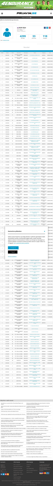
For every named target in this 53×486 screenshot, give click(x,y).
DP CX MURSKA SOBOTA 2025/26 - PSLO (34, 165)
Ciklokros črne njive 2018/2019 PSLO (34, 284)
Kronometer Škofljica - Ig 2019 (34, 138)
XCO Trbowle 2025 (34, 67)
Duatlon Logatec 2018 (35, 356)
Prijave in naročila (26, 17)
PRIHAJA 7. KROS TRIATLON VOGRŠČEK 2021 (34, 453)
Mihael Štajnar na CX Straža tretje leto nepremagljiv (11, 423)
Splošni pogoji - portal (18, 472)
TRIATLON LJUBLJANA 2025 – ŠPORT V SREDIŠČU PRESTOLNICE (12, 418)
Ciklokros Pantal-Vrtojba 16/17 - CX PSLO (35, 323)
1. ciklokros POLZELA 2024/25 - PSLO (34, 192)
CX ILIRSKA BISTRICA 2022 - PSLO (34, 218)
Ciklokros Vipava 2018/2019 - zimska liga (35, 275)
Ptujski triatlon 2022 (35, 92)
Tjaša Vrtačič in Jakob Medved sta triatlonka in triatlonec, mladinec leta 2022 (37, 431)
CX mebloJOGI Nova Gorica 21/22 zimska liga (35, 221)
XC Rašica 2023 (34, 76)
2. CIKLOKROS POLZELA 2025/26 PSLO (34, 180)
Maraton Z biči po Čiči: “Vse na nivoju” (33, 451)
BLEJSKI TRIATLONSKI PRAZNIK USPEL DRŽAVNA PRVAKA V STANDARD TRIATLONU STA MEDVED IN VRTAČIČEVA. (12, 434)
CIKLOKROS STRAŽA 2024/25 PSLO (34, 185)
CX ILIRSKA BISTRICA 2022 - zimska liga (35, 215)
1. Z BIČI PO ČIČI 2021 (34, 331)
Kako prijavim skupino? (18, 466)
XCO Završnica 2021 (34, 79)
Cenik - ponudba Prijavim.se (31, 470)
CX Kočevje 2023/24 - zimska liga (35, 206)
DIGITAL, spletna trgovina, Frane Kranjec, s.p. (28, 484)
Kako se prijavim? (17, 464)
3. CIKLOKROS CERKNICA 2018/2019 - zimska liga (35, 266)
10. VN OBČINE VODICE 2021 (34, 136)
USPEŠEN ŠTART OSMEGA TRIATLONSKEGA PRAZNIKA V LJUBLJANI (11, 437)
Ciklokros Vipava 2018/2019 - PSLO (35, 272)
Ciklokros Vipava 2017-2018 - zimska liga (35, 305)
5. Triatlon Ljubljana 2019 (34, 100)
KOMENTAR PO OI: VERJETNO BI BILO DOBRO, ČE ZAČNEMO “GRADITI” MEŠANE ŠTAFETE (12, 456)
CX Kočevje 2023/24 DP (35, 203)
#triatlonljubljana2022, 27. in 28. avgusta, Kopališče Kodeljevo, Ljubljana (38, 440)
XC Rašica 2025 (34, 58)
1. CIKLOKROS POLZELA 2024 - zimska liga (35, 194)
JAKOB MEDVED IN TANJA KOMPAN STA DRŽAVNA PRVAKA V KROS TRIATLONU (12, 443)
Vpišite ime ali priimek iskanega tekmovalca (9, 19)
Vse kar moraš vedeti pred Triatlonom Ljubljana (10, 440)
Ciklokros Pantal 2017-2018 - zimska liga (34, 293)
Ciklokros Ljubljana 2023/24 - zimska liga (34, 200)
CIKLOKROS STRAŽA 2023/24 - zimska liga (35, 212)
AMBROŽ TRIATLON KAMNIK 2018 (34, 112)
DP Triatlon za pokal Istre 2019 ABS (35, 108)
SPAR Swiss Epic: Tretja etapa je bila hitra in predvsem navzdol (38, 411)
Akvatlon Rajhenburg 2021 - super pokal (35, 372)
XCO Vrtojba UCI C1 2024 (34, 73)
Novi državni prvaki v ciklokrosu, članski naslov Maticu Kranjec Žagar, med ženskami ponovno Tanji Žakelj (38, 449)
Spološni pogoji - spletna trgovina (18, 474)
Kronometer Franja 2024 (34, 125)
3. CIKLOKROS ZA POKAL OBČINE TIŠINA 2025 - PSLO (34, 171)
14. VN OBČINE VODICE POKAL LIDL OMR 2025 (35, 115)
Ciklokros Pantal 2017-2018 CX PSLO (34, 290)
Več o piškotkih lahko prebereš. (21, 243)
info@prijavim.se (4, 472)
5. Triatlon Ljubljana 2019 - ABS (34, 102)
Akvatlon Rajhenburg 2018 (35, 360)
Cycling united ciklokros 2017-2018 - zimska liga (35, 299)
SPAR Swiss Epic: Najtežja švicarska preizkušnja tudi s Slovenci (13, 414)
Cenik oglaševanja (30, 468)
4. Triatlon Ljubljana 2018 (34, 110)
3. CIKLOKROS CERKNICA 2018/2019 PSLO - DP (35, 269)
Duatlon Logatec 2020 (35, 345)
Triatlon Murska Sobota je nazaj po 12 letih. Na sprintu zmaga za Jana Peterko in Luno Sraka (38, 414)
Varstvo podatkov (12, 256)
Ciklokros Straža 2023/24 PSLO (34, 209)
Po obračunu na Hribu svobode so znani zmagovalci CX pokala (38, 446)
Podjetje (28, 466)
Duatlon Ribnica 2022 (35, 339)
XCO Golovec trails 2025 (34, 70)
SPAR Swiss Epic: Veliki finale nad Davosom (34, 409)
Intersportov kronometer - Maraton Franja (35, 156)
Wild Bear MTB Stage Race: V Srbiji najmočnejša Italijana (37, 426)
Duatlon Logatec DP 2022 (34, 334)
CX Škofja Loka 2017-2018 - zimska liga (34, 311)
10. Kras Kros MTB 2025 (35, 325)
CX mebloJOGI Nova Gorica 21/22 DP (35, 224)
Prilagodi (13, 252)
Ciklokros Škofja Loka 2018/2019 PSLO (34, 278)
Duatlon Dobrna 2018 (35, 358)
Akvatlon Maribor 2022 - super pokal (34, 366)
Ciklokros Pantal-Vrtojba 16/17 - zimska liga (35, 320)
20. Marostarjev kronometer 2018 (34, 150)
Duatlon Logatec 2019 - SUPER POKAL (34, 378)
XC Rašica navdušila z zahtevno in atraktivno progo (36, 428)
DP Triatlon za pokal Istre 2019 (35, 105)
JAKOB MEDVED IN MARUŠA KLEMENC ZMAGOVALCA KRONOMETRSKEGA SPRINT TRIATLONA (36, 434)
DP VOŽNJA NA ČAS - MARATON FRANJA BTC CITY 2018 (35, 147)
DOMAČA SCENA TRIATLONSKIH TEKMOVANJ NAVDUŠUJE (11, 453)
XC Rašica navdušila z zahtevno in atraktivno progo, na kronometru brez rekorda (11, 431)
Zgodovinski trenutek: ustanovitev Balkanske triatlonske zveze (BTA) (13, 407)
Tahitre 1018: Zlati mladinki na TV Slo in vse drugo (10, 409)
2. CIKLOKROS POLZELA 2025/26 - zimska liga (34, 183)
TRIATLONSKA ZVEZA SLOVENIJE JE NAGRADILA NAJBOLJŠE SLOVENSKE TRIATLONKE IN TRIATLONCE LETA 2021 (12, 446)
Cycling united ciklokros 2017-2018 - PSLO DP (35, 296)
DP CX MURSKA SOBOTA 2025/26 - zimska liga (34, 162)
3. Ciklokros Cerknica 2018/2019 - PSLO (35, 263)
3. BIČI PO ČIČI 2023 (34, 328)
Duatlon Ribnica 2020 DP (34, 343)
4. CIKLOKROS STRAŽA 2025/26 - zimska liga (34, 174)
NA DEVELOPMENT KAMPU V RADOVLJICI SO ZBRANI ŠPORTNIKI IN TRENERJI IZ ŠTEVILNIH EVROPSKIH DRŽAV (38, 437)
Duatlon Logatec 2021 (35, 341)
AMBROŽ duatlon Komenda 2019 (35, 351)
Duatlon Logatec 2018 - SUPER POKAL (34, 384)
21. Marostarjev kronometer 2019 (34, 144)
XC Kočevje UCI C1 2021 (35, 85)
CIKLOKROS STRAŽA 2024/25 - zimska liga (35, 189)
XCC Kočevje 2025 (35, 64)
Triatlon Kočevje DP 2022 (34, 87)
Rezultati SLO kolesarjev (18, 470)
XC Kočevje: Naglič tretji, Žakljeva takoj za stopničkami (36, 456)
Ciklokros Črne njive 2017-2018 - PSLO (35, 317)
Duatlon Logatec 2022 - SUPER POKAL (34, 369)
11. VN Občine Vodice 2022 (34, 134)
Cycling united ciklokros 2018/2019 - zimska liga (35, 260)
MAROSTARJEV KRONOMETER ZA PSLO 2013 (34, 159)
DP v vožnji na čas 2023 (35, 127)
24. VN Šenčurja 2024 (34, 120)
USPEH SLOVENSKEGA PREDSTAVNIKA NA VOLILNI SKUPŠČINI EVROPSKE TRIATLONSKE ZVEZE (12, 421)
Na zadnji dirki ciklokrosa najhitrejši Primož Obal (10, 449)
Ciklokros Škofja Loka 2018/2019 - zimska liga (34, 281)
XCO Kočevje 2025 (35, 61)
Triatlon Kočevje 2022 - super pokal (34, 363)
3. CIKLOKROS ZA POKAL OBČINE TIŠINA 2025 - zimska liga (34, 168)
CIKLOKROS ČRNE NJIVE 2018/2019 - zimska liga (35, 287)
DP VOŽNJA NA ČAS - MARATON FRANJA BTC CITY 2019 (35, 141)
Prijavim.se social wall (18, 468)
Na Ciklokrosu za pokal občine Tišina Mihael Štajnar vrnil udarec (12, 404)
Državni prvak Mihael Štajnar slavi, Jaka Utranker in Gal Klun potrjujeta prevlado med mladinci (38, 404)
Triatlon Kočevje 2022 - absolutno (35, 90)
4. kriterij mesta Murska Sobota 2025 (35, 118)
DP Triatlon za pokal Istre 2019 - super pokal (35, 375)
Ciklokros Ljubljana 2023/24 (34, 197)
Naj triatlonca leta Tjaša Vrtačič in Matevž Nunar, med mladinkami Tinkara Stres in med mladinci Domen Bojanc (37, 421)
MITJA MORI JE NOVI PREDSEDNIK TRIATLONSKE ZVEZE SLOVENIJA (13, 428)
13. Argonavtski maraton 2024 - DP (35, 123)
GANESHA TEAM (6, 40)
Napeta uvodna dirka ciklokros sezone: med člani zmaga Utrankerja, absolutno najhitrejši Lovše (12, 426)
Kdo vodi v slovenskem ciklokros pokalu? (9, 451)
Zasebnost (28, 464)
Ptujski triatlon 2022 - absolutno (35, 95)
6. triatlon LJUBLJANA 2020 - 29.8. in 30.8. (35, 98)
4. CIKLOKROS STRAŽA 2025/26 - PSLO (34, 177)
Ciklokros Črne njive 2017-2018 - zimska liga (35, 314)
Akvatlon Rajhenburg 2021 (35, 386)
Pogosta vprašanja (17, 477)
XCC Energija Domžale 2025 (35, 55)
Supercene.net (29, 472)
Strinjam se (13, 248)
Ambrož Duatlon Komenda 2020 (35, 348)
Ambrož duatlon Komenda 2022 (35, 337)
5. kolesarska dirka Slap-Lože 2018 (34, 153)
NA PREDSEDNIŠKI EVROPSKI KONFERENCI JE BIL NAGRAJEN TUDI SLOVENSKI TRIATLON (38, 443)
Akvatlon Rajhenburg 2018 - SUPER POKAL (35, 381)
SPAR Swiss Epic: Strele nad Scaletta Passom (9, 411)
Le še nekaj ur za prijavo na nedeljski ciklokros (35, 423)
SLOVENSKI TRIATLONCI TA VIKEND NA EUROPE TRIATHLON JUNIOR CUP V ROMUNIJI (37, 407)
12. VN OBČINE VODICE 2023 (34, 129)
